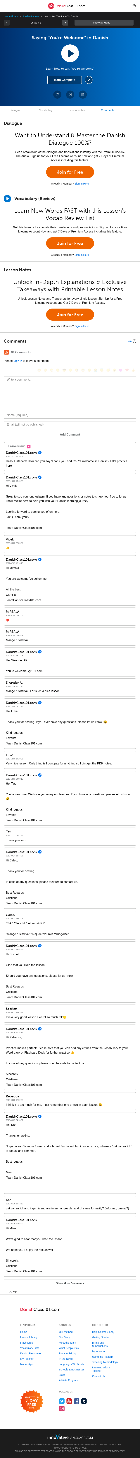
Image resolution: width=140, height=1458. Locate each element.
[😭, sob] (95, 370)
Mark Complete (64, 79)
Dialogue (15, 110)
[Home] (66, 8)
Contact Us (98, 1376)
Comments (107, 110)
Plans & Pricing (68, 1353)
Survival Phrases (31, 16)
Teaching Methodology (105, 1362)
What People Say (69, 1348)
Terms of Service (108, 1451)
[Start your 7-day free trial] (31, 1401)
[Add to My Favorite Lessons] (57, 95)
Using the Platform (102, 1356)
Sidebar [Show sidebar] (104, 23)
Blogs (62, 1374)
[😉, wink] (89, 370)
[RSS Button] (6, 352)
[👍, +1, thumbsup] (133, 370)
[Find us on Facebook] (76, 1401)
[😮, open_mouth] (114, 370)
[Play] (7, 198)
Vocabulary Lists (29, 1348)
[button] (134, 6)
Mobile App (26, 1364)
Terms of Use (79, 1448)
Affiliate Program (68, 1380)
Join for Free (70, 172)
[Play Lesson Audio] (70, 53)
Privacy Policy (61, 1448)
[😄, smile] (39, 370)
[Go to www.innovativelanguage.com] (70, 1436)
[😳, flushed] (45, 370)
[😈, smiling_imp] (120, 370)
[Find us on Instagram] (62, 1408)
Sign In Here (82, 183)
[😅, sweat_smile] (83, 370)
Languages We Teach (71, 1364)
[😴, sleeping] (108, 370)
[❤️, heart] (127, 370)
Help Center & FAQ (103, 1331)
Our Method (66, 1331)
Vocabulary (46, 110)
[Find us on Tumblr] (84, 1401)
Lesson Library (11, 16)
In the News (66, 1358)
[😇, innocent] (102, 370)
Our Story (64, 1337)
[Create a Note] (70, 95)
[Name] (70, 415)
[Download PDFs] (83, 95)
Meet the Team (67, 1342)
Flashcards (26, 1342)
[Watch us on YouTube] (69, 1401)
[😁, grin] (52, 370)
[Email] (70, 424)
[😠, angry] (70, 370)
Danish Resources (30, 1353)
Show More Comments (70, 1283)
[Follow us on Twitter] (62, 1401)
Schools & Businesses (72, 1369)
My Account (99, 1351)
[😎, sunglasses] (64, 370)
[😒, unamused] (58, 370)
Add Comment (70, 434)
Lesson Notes (77, 110)
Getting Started (101, 1337)
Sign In (17, 360)
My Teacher (27, 1358)
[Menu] (6, 6)
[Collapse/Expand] (70, 341)
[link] (65, 23)
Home (23, 1331)
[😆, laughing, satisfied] (77, 370)
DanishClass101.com (110, 1444)
